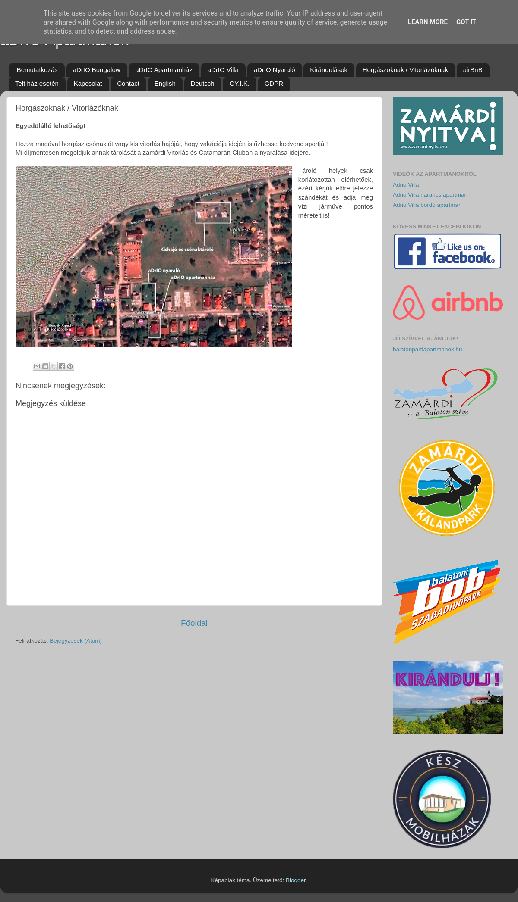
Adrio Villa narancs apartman (430, 194)
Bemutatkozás (37, 69)
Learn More (428, 22)
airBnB (473, 69)
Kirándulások (328, 69)
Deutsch (203, 83)
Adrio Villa (406, 184)
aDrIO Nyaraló (274, 69)
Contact (128, 83)
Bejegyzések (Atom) (76, 640)
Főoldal (194, 622)
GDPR (274, 83)
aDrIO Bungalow (96, 69)
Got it (466, 22)
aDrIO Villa (223, 69)
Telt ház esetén (37, 83)
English (165, 83)
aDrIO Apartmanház (164, 69)
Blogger (296, 880)
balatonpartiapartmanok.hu (427, 349)
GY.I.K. (239, 83)
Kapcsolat (88, 83)
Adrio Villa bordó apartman (427, 205)
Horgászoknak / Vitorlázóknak (405, 69)
